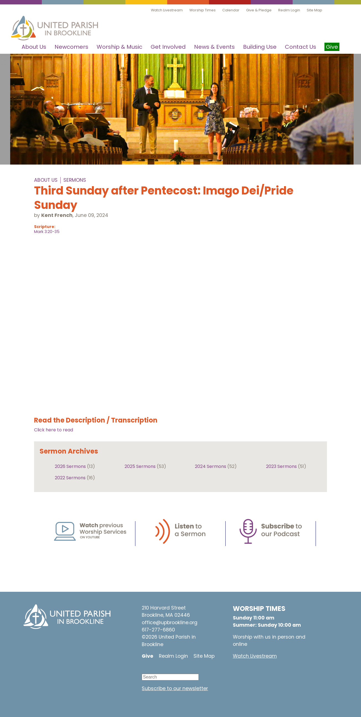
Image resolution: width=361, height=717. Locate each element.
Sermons (74, 180)
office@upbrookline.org (169, 622)
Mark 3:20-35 (47, 231)
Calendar (230, 10)
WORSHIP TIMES (259, 608)
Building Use (260, 47)
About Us (34, 47)
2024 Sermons (210, 466)
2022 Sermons (70, 478)
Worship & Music (119, 47)
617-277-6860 (158, 629)
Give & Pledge (259, 10)
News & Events (214, 47)
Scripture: (44, 226)
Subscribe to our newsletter (175, 688)
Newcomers (71, 47)
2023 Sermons (281, 466)
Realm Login (289, 10)
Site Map (314, 10)
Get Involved (168, 47)
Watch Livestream (167, 10)
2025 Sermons (140, 466)
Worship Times (202, 10)
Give (147, 656)
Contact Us (300, 47)
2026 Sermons (70, 466)
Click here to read (53, 430)
